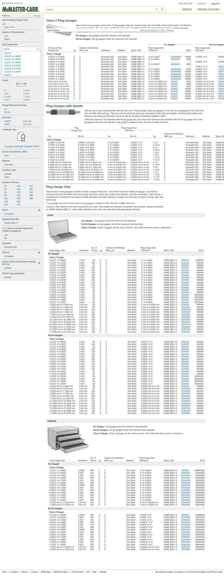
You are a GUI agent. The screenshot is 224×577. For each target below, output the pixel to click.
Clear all (36, 16)
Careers (34, 572)
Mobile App (45, 572)
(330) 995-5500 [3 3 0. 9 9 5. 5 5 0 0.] (185, 3)
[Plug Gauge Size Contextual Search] (21, 49)
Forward (170, 30)
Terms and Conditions (198, 572)
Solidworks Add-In (60, 572)
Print (163, 30)
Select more (9, 27)
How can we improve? (149, 30)
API (88, 572)
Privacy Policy (217, 572)
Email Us (202, 3)
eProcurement (77, 572)
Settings (102, 572)
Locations (14, 572)
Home (4, 572)
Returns (24, 572)
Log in (215, 3)
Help (95, 572)
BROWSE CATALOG (13, 3)
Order (187, 9)
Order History (208, 9)
